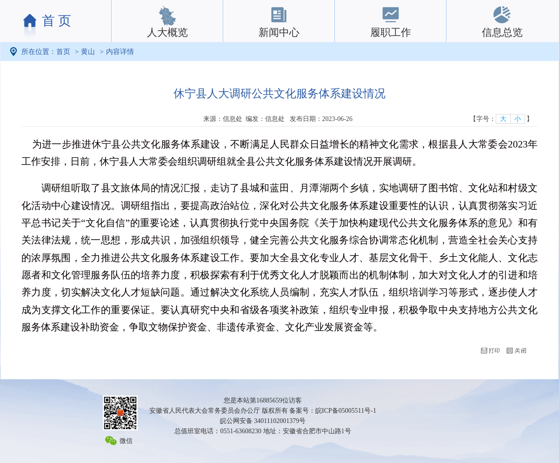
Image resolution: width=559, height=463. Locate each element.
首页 (63, 51)
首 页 (56, 20)
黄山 (88, 51)
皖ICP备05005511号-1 (345, 410)
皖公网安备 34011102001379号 (263, 420)
